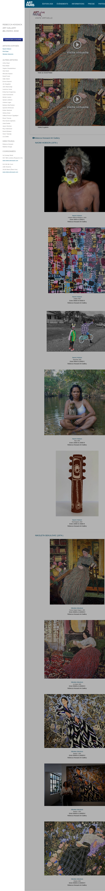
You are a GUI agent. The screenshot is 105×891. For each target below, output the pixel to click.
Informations (78, 4)
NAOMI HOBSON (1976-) (46, 143)
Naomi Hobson (7, 49)
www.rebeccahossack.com (10, 160)
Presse (91, 4)
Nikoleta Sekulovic (8, 54)
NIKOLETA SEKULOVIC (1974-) (49, 535)
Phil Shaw (6, 51)
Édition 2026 (47, 4)
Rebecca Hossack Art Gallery (77, 221)
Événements (62, 4)
